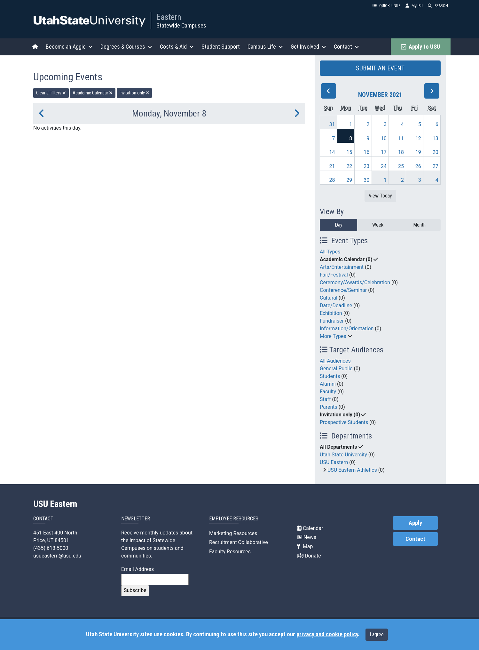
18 (401, 152)
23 (366, 166)
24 (384, 166)
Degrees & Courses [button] (126, 46)
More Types (333, 336)
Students (330, 376)
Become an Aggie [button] (69, 46)
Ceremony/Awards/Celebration (355, 282)
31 (332, 124)
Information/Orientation (346, 328)
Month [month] (419, 225)
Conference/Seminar (343, 290)
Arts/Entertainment (342, 267)
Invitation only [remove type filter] (134, 92)
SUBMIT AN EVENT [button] (380, 68)
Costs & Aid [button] (177, 46)
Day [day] (338, 225)
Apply (415, 522)
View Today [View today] (380, 196)
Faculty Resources (230, 552)
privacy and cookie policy (327, 634)
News (306, 537)
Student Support (220, 46)
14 (332, 152)
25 (401, 166)
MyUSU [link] (414, 5)
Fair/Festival (334, 275)
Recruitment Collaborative (238, 542)
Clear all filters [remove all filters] (51, 92)
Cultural (328, 298)
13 (435, 138)
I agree (377, 634)
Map (305, 546)
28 (332, 180)
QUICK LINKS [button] (386, 5)
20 (435, 152)
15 (349, 152)
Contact (415, 538)
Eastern (168, 17)
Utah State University (343, 455)
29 (349, 180)
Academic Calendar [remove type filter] (93, 92)
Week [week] (377, 225)
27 (435, 166)
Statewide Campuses (181, 25)
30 (366, 180)
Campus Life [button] (265, 46)
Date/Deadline (336, 305)
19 (418, 152)
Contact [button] (346, 46)
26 (418, 166)
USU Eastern (334, 462)
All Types (330, 252)
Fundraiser (332, 321)
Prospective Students (344, 422)
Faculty (328, 392)
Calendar (310, 528)
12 (418, 138)
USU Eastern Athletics (352, 470)
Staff (325, 399)
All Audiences (335, 361)
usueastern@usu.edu (57, 556)
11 (401, 138)
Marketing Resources (233, 533)
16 (366, 152)
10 (384, 138)
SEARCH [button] (438, 5)
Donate (309, 556)
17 (384, 152)
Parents (328, 407)
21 (332, 166)
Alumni (328, 384)
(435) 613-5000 (50, 548)
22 (349, 166)
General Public (336, 368)
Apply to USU (420, 46)
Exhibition (331, 313)
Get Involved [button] (308, 46)
